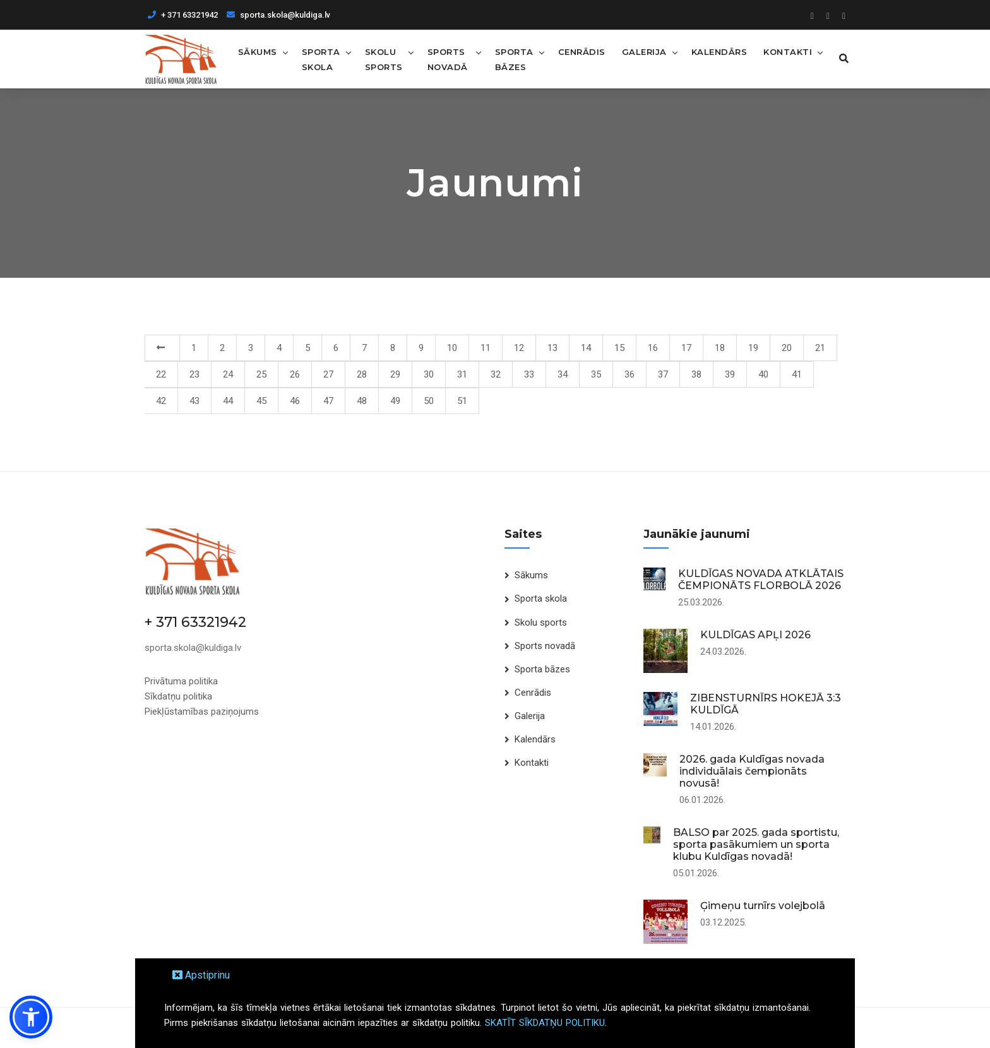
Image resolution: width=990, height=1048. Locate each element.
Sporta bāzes (512, 58)
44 (228, 401)
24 (228, 374)
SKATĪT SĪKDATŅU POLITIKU (545, 1022)
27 (328, 374)
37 (663, 374)
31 (462, 374)
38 (696, 374)
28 (362, 374)
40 (763, 374)
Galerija (642, 51)
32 (496, 374)
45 (261, 401)
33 (529, 374)
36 (629, 374)
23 (194, 374)
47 (328, 401)
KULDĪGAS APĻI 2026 (755, 635)
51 (462, 401)
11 (485, 348)
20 (787, 348)
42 (161, 401)
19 (753, 348)
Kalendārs (717, 51)
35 (596, 374)
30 (429, 374)
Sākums (257, 51)
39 (730, 374)
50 (429, 401)
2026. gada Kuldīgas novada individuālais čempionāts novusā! (752, 771)
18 (720, 348)
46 (295, 401)
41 (797, 374)
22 (161, 374)
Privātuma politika (181, 680)
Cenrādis (580, 51)
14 (586, 348)
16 (653, 348)
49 (395, 401)
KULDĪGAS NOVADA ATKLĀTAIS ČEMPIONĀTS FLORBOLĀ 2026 (761, 580)
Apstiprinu (201, 975)
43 (194, 401)
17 (686, 348)
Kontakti (785, 51)
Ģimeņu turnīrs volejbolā (762, 906)
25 (261, 374)
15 (619, 348)
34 (563, 374)
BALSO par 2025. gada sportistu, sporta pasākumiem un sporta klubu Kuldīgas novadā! (756, 844)
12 (519, 348)
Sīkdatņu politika (178, 695)
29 (395, 374)
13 (552, 348)
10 (452, 348)
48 (362, 401)
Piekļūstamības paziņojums (202, 711)
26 (295, 374)
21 (820, 348)
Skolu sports (383, 58)
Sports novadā (447, 58)
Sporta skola (320, 58)
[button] (31, 1017)
